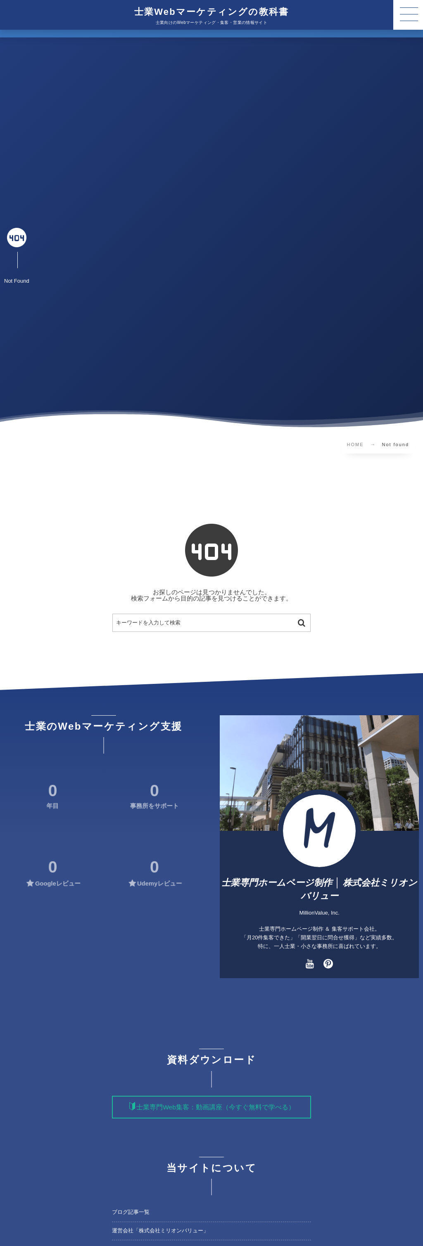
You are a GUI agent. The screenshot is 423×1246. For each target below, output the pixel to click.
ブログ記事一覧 (131, 1212)
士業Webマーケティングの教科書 (211, 12)
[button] (408, 15)
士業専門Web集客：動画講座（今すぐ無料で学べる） (215, 1107)
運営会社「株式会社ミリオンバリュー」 (160, 1231)
